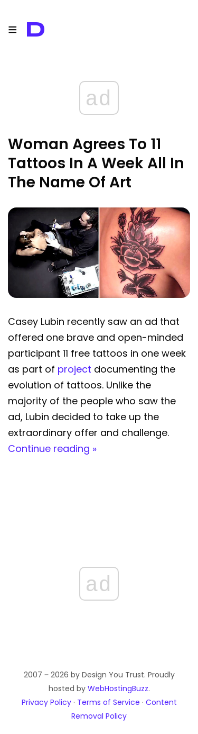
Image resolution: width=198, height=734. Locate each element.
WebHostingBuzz (118, 688)
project (74, 369)
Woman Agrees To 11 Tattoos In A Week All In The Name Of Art (96, 163)
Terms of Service (108, 702)
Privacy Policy (46, 702)
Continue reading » (52, 448)
